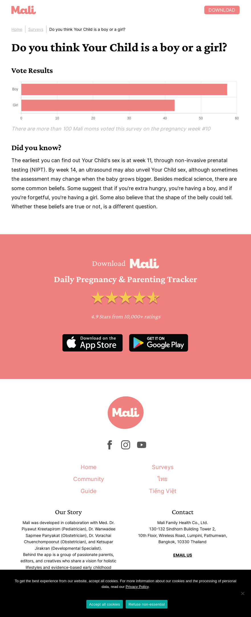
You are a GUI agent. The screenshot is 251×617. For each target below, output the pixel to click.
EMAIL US (182, 555)
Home (16, 29)
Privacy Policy (137, 587)
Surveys (35, 29)
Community (88, 479)
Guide (89, 491)
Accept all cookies (104, 604)
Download (222, 10)
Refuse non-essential (146, 604)
